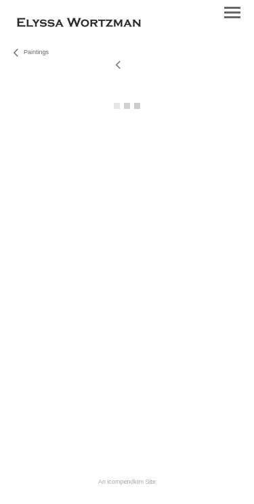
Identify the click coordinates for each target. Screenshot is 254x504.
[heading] (79, 24)
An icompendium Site (127, 481)
